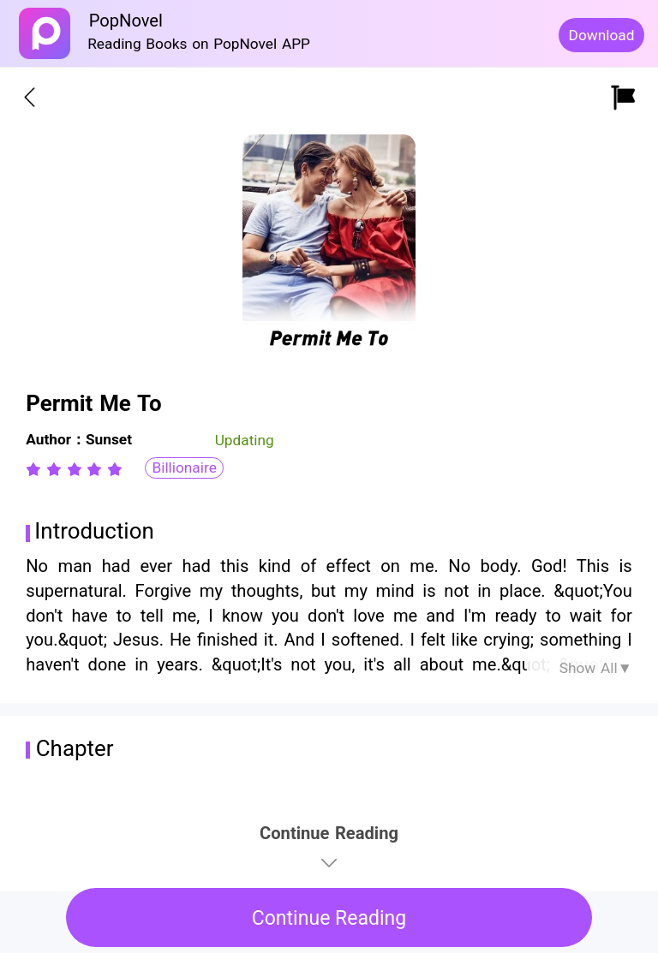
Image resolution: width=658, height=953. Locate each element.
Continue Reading (329, 918)
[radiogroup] (74, 469)
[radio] (36, 469)
